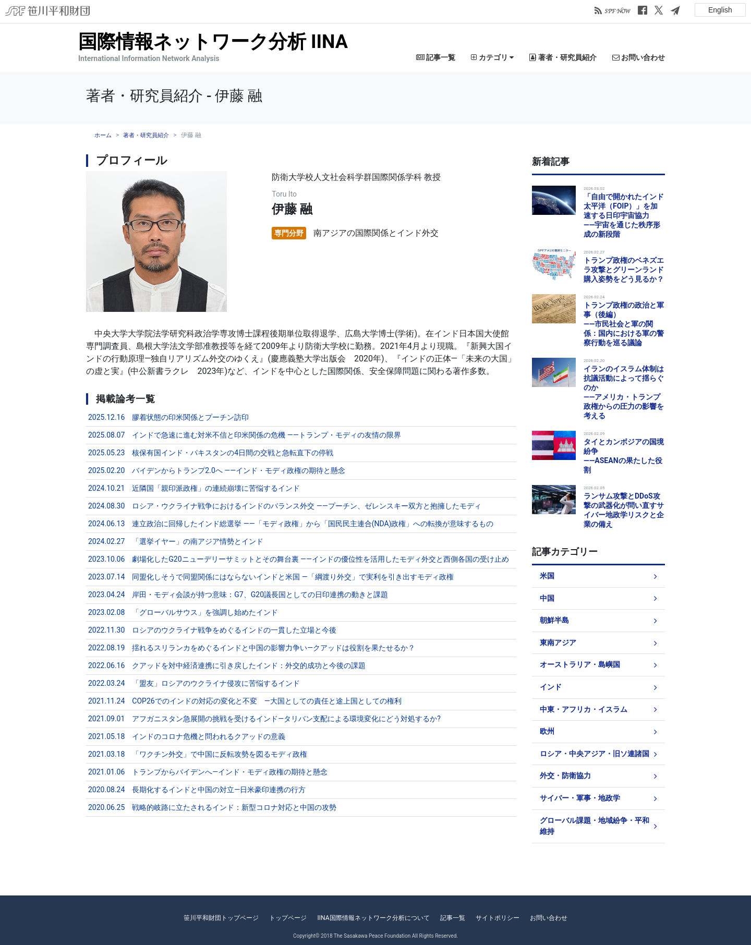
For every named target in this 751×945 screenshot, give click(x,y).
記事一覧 (435, 57)
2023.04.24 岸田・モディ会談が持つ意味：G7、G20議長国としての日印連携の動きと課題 (238, 594)
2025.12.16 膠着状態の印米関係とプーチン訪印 (168, 417)
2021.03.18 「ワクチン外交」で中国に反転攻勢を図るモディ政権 (197, 754)
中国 (547, 598)
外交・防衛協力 (565, 775)
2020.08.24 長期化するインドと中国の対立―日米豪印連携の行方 (197, 789)
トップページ (288, 918)
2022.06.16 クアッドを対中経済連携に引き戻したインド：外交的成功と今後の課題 (227, 665)
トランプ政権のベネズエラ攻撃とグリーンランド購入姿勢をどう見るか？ (624, 269)
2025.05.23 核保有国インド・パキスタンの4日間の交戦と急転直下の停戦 (210, 453)
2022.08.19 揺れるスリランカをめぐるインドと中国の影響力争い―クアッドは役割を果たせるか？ (251, 648)
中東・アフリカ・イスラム (583, 709)
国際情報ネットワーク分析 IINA (213, 42)
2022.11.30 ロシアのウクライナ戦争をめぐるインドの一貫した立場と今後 (212, 630)
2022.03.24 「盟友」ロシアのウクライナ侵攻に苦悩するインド (194, 683)
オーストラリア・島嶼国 (580, 664)
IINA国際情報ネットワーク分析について (373, 918)
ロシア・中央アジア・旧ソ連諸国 (594, 753)
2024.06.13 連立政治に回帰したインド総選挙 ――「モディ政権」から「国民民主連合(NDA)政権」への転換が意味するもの (291, 523)
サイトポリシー (497, 918)
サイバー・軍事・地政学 (580, 798)
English (720, 10)
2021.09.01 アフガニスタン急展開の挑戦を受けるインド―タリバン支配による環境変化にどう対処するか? (264, 718)
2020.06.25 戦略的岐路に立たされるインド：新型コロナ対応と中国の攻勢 (212, 807)
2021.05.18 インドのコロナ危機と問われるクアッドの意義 (186, 736)
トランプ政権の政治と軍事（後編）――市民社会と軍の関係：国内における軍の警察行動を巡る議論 (624, 324)
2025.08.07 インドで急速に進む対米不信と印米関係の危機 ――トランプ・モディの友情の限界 (244, 435)
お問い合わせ (638, 57)
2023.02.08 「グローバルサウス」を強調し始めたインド (183, 612)
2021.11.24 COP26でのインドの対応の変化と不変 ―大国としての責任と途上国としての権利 (245, 701)
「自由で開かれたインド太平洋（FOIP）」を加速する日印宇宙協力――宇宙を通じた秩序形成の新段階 (624, 215)
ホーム (103, 135)
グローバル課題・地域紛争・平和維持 (594, 826)
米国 (547, 576)
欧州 (547, 731)
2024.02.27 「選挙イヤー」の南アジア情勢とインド (175, 541)
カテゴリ (492, 57)
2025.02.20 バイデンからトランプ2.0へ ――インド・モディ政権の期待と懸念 (216, 470)
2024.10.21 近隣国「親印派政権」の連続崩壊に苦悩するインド (194, 488)
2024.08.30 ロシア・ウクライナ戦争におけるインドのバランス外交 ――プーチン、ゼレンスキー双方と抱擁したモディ (284, 506)
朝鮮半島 (554, 620)
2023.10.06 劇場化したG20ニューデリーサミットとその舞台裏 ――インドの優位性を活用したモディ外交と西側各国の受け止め (298, 559)
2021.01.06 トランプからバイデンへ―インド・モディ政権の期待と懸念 (208, 772)
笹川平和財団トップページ (221, 918)
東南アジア (558, 642)
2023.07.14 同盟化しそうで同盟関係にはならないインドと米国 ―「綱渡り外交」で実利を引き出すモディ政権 (271, 577)
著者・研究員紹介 (562, 57)
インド (551, 687)
